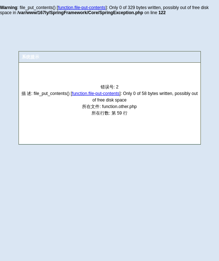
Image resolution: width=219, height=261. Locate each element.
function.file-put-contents (82, 7)
